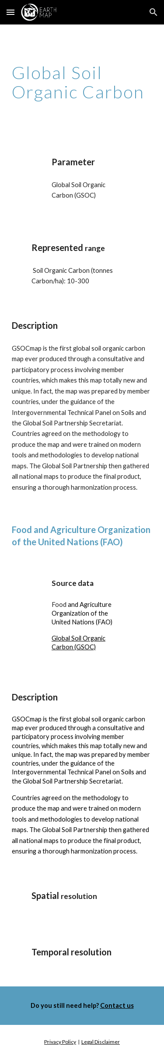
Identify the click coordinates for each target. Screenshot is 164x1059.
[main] (82, 82)
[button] (10, 12)
